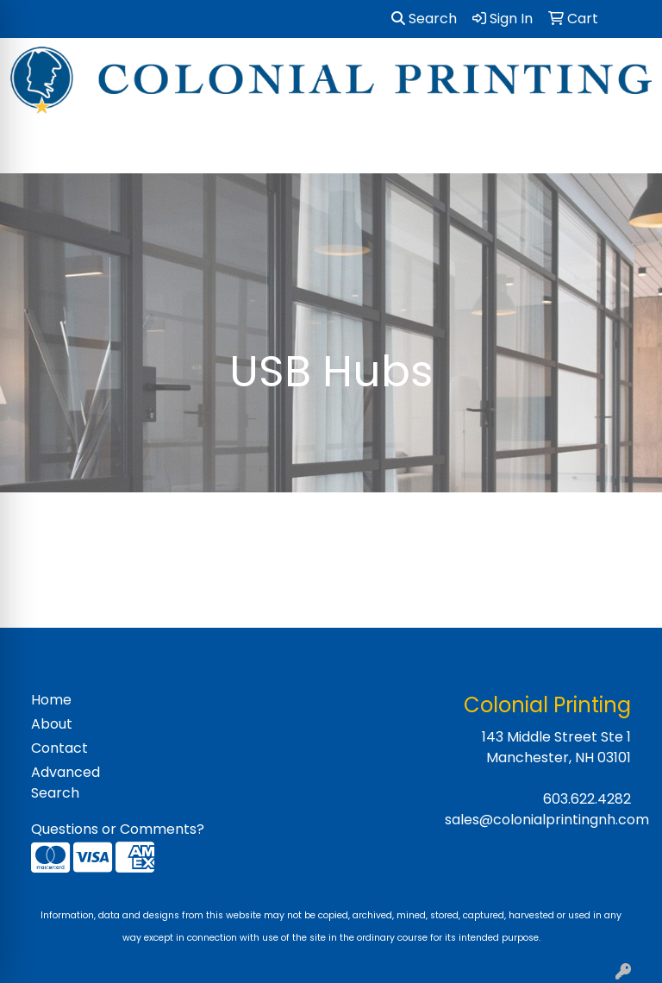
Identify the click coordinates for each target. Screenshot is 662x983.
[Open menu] (627, 148)
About (51, 724)
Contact (59, 748)
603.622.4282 (587, 799)
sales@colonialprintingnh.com (547, 820)
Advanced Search (65, 782)
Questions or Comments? (117, 829)
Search (424, 18)
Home (51, 700)
